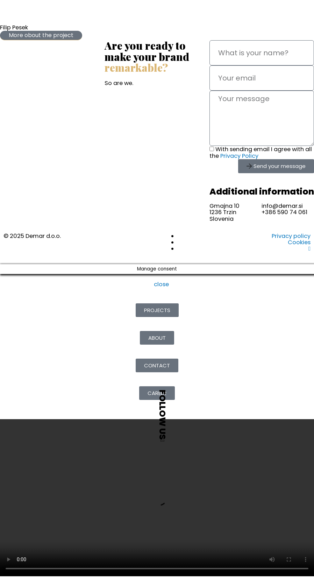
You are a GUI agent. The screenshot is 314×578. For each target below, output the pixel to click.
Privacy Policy (239, 156)
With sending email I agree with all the (260, 152)
